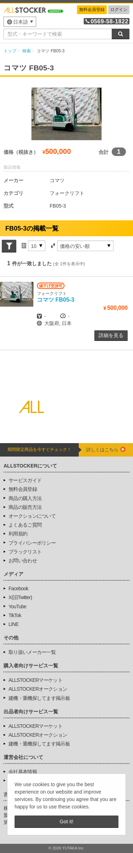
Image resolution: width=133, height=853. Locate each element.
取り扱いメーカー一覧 (32, 652)
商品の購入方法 (25, 498)
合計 (104, 152)
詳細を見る (111, 335)
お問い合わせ (23, 560)
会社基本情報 (23, 771)
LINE (13, 624)
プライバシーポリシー (32, 543)
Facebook (18, 588)
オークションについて (32, 516)
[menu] (20, 22)
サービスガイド (25, 480)
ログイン (118, 9)
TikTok (15, 615)
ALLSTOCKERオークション (38, 689)
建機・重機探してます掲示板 (39, 698)
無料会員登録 (92, 9)
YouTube (17, 606)
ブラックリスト (25, 552)
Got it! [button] (66, 821)
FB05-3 (55, 300)
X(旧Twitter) (20, 597)
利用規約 (18, 533)
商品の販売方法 (25, 507)
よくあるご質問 (25, 525)
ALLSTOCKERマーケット (35, 680)
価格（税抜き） (21, 152)
